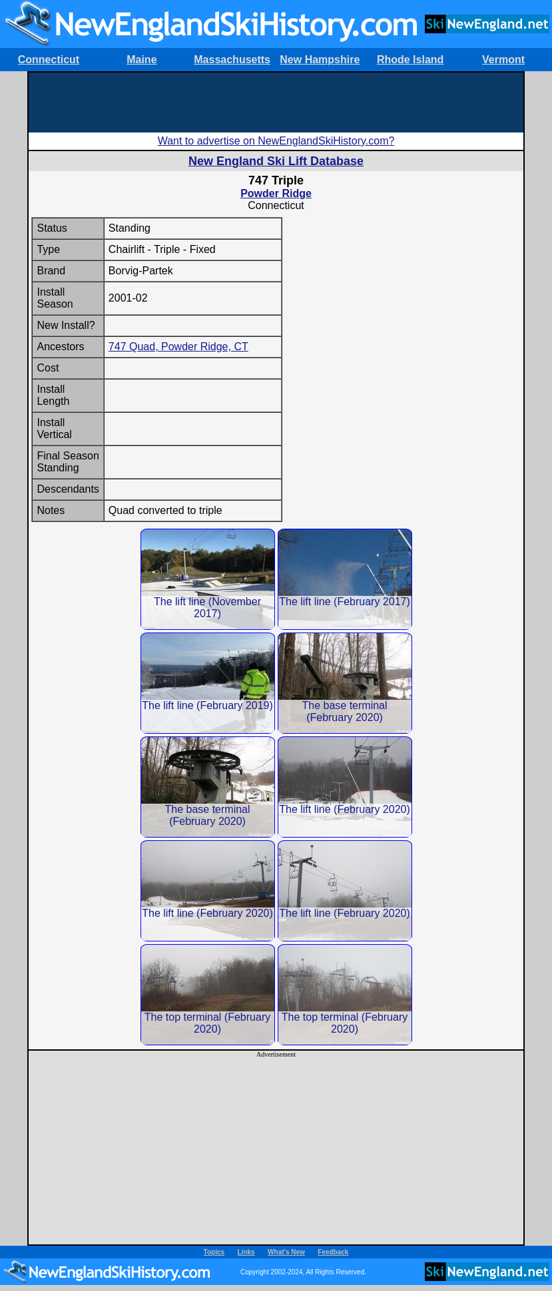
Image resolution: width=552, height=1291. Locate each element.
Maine (141, 59)
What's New (286, 1252)
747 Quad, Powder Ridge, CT (178, 346)
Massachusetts (232, 59)
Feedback (333, 1252)
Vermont (503, 59)
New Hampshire (320, 59)
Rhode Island (410, 59)
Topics (214, 1252)
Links (246, 1252)
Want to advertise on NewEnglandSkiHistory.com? (276, 140)
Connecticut (48, 59)
